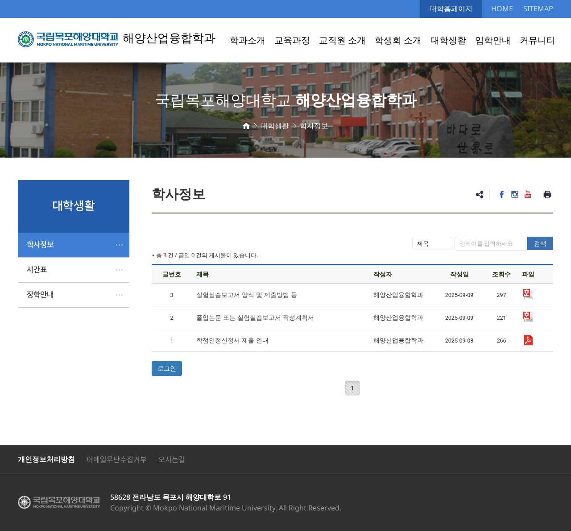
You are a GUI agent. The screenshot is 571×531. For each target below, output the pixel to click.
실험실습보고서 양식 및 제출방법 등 (246, 294)
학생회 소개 (398, 40)
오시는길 (171, 459)
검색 (540, 243)
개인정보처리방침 (46, 459)
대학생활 (448, 40)
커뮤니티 (537, 40)
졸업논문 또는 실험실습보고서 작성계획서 (255, 317)
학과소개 (247, 40)
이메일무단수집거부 (117, 459)
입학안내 (493, 40)
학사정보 (40, 245)
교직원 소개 (342, 40)
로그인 (166, 368)
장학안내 (40, 295)
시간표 (37, 270)
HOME (502, 8)
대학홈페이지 (451, 8)
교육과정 (292, 40)
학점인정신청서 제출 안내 (232, 340)
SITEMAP (538, 8)
